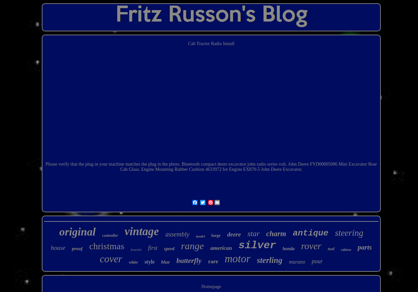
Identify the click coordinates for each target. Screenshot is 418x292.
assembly (177, 234)
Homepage (211, 286)
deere (234, 234)
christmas (106, 246)
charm (276, 234)
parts (365, 247)
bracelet (136, 249)
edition (346, 249)
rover (311, 246)
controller (110, 235)
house (58, 247)
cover (111, 259)
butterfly (188, 260)
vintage (142, 231)
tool (331, 248)
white (133, 262)
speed (169, 248)
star (254, 233)
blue (165, 262)
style (149, 262)
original (77, 232)
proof (77, 248)
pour (317, 261)
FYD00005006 (323, 164)
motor (237, 259)
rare (213, 261)
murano (297, 262)
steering (349, 233)
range (192, 245)
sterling (269, 260)
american (221, 248)
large (215, 235)
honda (289, 248)
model (200, 236)
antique (310, 233)
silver (257, 245)
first (152, 248)
